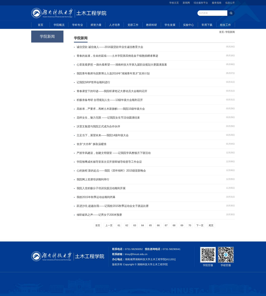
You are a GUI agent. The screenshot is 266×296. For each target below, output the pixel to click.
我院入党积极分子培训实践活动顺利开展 (101, 188)
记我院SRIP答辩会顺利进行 (93, 82)
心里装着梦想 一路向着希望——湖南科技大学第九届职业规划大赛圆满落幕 (122, 64)
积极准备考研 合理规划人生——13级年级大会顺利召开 (110, 99)
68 (174, 225)
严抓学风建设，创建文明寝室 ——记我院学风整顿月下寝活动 (114, 152)
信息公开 (230, 2)
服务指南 (216, 2)
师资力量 (96, 24)
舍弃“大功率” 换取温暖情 (91, 144)
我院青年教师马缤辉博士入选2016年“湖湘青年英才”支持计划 (113, 73)
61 (119, 225)
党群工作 (133, 24)
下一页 (199, 225)
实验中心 (188, 24)
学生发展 (170, 24)
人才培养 (114, 24)
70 (189, 225)
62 (127, 225)
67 (166, 225)
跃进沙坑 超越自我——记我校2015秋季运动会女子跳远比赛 (113, 205)
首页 (40, 24)
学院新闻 (230, 32)
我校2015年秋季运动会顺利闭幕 (96, 197)
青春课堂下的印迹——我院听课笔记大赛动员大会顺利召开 (112, 91)
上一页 (108, 225)
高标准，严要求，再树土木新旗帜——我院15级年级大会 (111, 108)
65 (150, 225)
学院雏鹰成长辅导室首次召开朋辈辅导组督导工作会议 (109, 161)
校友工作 (225, 24)
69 (182, 225)
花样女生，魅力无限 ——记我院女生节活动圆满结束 (108, 117)
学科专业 (77, 24)
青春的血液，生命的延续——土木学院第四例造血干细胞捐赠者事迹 (117, 55)
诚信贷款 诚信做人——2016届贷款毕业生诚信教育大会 (110, 47)
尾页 (211, 225)
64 (142, 225)
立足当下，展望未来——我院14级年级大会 (103, 135)
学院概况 (59, 24)
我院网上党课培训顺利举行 (93, 179)
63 (134, 225)
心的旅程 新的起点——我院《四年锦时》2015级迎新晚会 (111, 170)
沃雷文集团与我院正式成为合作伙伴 (98, 126)
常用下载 (207, 24)
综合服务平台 (201, 2)
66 (158, 225)
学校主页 (174, 2)
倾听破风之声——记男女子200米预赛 (99, 214)
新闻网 (186, 2)
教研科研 (151, 24)
